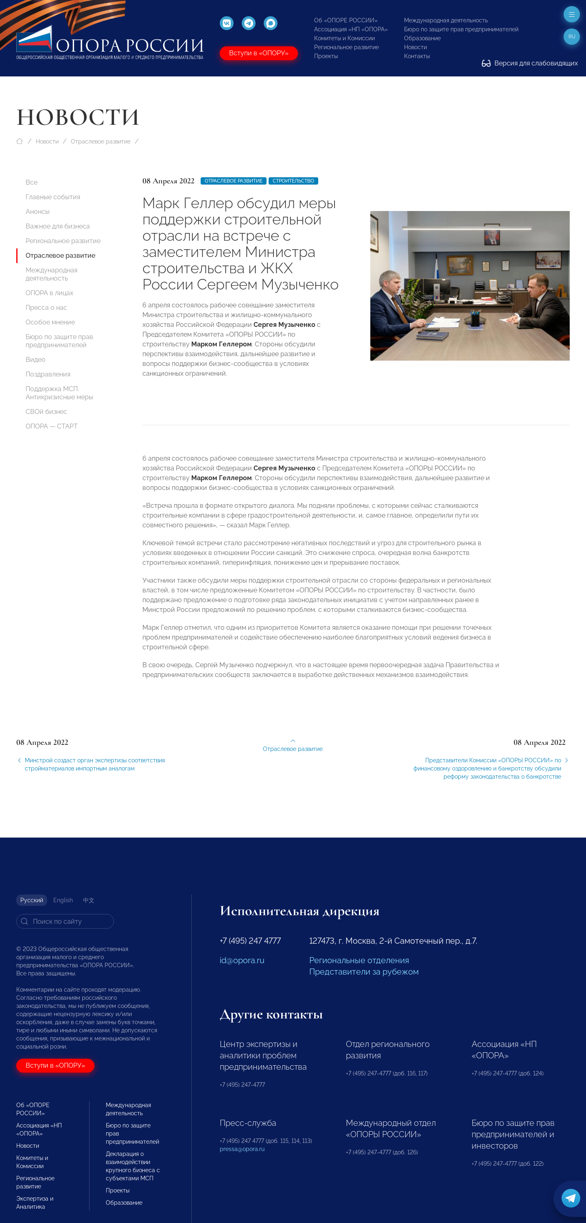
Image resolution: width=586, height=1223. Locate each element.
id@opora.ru (242, 960)
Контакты (417, 56)
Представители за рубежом (364, 972)
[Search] (65, 921)
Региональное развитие (346, 47)
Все (31, 182)
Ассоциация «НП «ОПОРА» (351, 29)
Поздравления (48, 374)
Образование (422, 38)
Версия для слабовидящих (530, 63)
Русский (31, 900)
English (63, 900)
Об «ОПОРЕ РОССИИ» (346, 20)
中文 (88, 900)
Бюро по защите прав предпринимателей (461, 29)
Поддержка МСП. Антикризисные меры (59, 393)
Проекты (326, 56)
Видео (36, 359)
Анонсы (38, 211)
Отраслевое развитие (101, 141)
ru (572, 36)
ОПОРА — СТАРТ (52, 426)
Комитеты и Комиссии (344, 38)
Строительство (293, 181)
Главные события (53, 197)
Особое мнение (50, 322)
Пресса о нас (46, 307)
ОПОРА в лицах (49, 293)
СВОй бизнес (46, 412)
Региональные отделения (359, 960)
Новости (415, 47)
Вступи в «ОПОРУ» (259, 53)
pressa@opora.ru (242, 1149)
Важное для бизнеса (58, 226)
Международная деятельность (446, 20)
